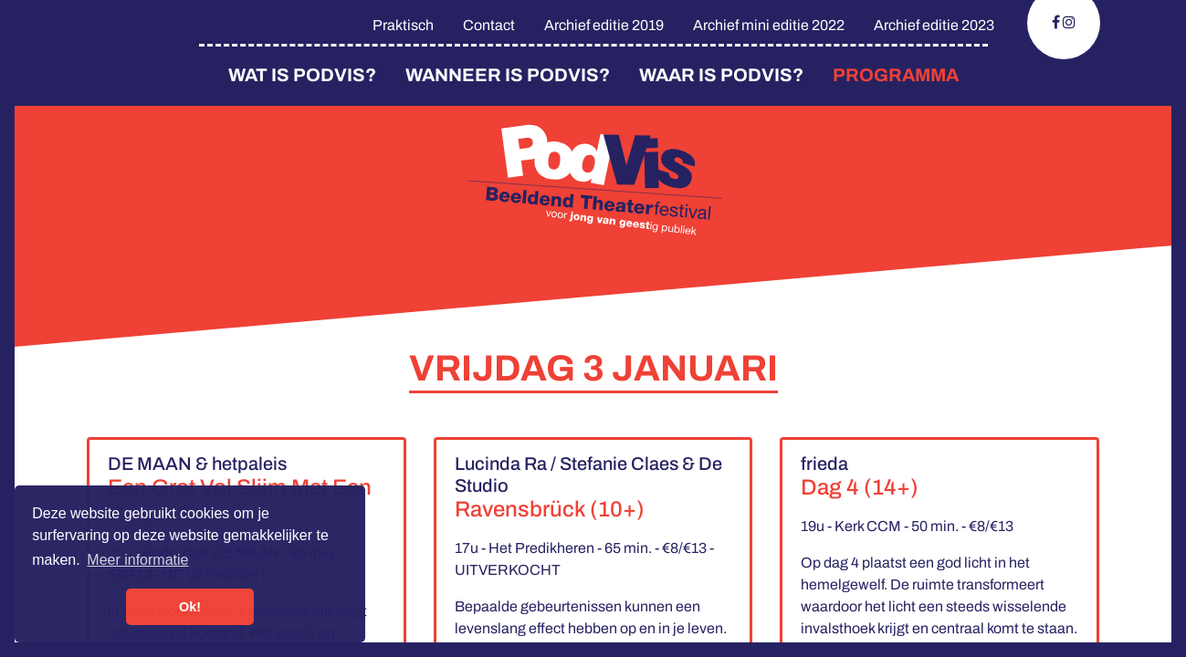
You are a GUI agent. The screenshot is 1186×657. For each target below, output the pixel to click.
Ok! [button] (190, 607)
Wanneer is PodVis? (507, 75)
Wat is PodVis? (302, 75)
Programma (896, 75)
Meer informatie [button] (137, 560)
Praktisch (403, 25)
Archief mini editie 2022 (769, 25)
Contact (489, 25)
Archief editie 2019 (604, 25)
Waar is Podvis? (721, 75)
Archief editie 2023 (934, 25)
